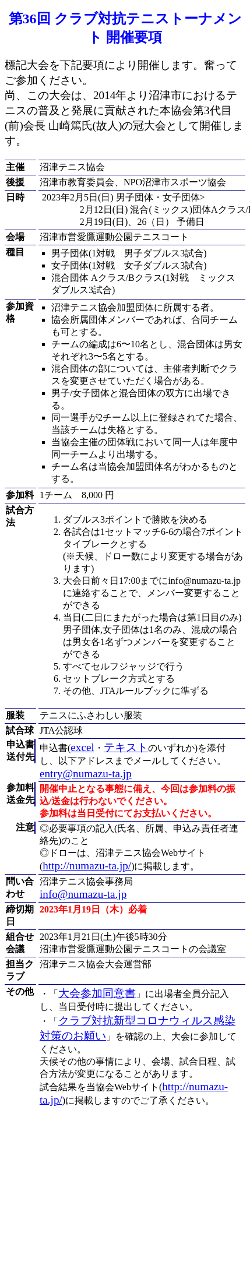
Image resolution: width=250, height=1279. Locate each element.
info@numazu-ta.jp (83, 894)
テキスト (126, 747)
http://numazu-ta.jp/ (87, 865)
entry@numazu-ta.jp (86, 773)
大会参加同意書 (97, 993)
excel (82, 747)
